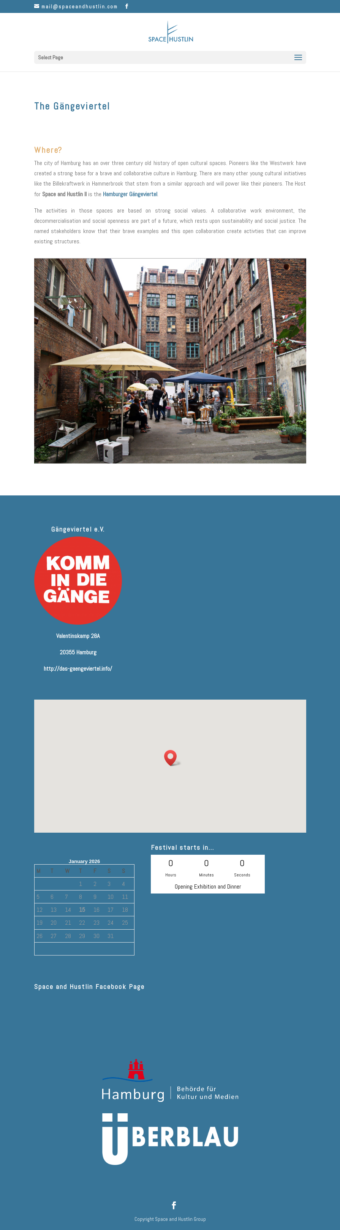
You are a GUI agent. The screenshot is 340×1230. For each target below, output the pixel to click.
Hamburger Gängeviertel (130, 194)
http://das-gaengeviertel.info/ (78, 669)
